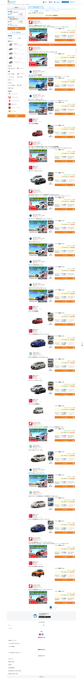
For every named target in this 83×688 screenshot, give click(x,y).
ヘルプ (82, 344)
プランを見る (68, 40)
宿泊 (44, 625)
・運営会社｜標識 (10, 661)
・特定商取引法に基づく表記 (12, 673)
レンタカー (10, 628)
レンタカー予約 (13, 4)
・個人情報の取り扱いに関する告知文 (14, 670)
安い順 (36, 10)
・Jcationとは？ (10, 658)
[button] (30, 11)
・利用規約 (9, 664)
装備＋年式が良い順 (55, 10)
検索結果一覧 (28, 4)
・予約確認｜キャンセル (11, 640)
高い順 (41, 10)
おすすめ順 (30, 10)
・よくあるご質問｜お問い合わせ (13, 643)
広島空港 (22, 4)
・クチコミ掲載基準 (11, 646)
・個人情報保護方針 (11, 667)
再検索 (16, 28)
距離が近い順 (47, 10)
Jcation (8, 4)
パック (9, 625)
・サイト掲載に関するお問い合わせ (13, 652)
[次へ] (56, 607)
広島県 (19, 4)
